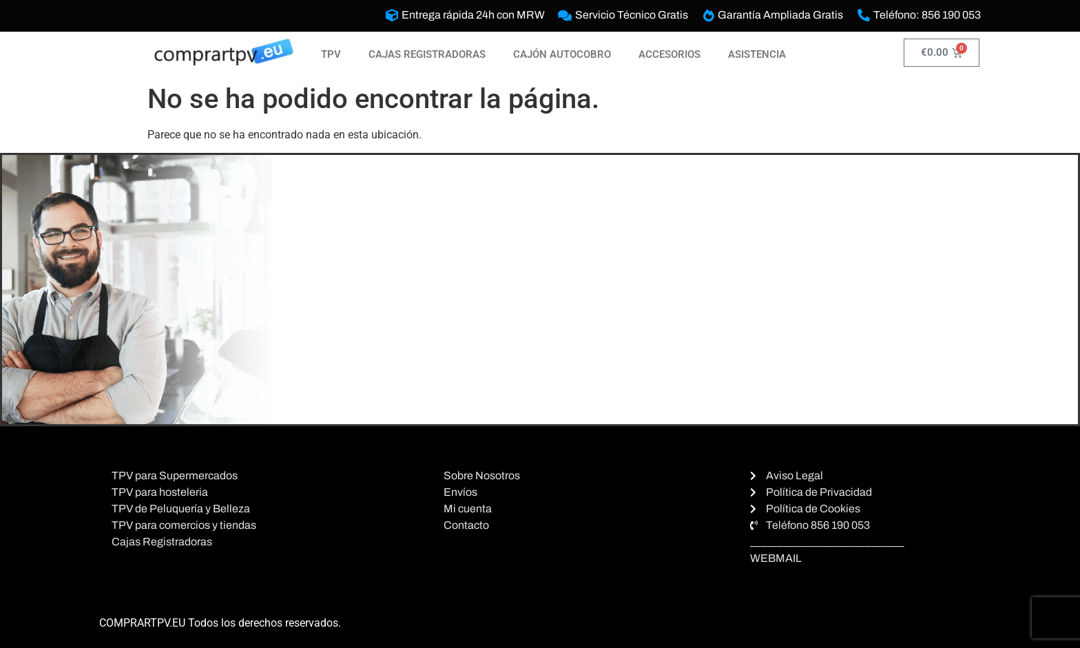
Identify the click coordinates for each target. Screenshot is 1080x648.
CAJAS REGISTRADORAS (427, 54)
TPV (331, 54)
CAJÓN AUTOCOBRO (562, 54)
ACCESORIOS (669, 54)
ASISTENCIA (757, 54)
